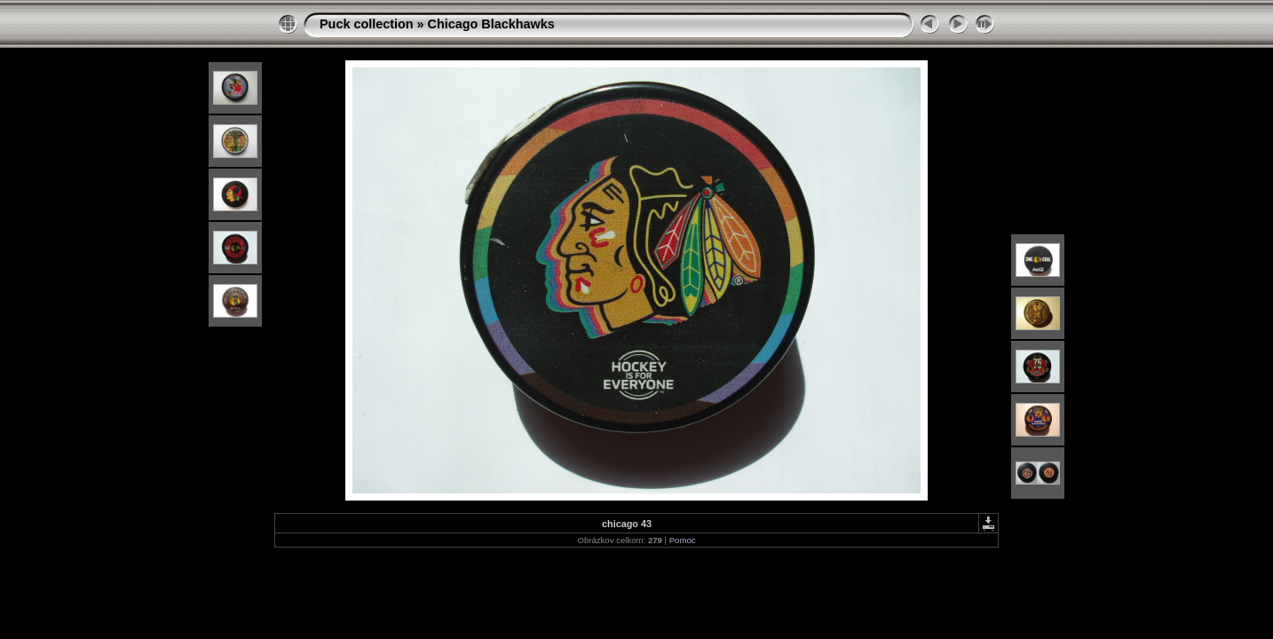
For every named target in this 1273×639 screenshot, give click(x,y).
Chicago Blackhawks (491, 24)
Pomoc (682, 540)
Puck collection (367, 24)
